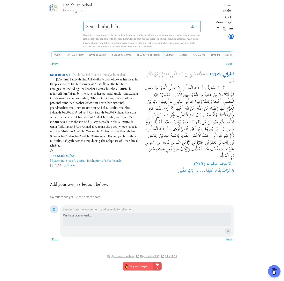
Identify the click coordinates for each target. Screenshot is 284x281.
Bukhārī (170, 55)
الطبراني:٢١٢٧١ (221, 75)
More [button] (196, 9)
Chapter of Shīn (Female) (106, 160)
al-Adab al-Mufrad (121, 55)
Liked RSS (171, 256)
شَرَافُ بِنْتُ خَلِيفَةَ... (215, 171)
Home (166, 9)
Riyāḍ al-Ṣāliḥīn (97, 55)
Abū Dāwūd (199, 55)
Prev (55, 63)
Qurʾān (57, 55)
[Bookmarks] (214, 9)
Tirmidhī (215, 55)
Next (229, 63)
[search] (135, 26)
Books (176, 9)
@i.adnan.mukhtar (123, 256)
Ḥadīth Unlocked (81, 6)
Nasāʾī (228, 55)
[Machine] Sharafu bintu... (69, 160)
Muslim (183, 55)
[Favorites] (208, 9)
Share (71, 165)
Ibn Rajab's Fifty (75, 55)
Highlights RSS (149, 256)
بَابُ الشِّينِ (185, 171)
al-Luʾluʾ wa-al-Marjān (148, 55)
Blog (187, 9)
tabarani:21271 (60, 74)
